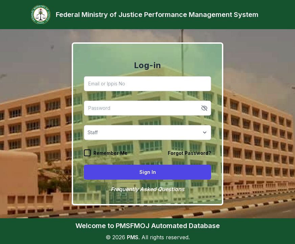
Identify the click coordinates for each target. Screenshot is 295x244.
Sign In (147, 172)
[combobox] (88, 132)
